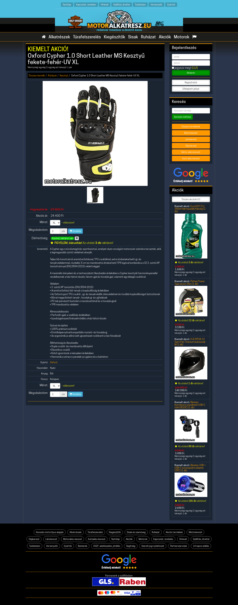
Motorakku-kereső (72, 539)
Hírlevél (104, 4)
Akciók (165, 36)
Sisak (133, 36)
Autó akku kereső (191, 158)
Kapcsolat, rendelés (86, 4)
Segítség (130, 546)
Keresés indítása (182, 117)
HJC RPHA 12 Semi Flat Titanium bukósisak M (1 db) (190, 342)
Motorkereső (190, 133)
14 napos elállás (201, 546)
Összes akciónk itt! (191, 199)
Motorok (181, 36)
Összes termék (37, 75)
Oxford (53, 362)
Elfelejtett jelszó (191, 89)
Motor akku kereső (190, 152)
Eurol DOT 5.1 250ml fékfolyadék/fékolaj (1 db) (190, 209)
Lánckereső (191, 139)
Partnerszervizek (178, 546)
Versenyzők (156, 4)
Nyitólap (67, 4)
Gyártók (171, 4)
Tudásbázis (140, 4)
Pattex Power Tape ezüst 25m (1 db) (190, 282)
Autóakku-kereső (96, 539)
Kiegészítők (114, 36)
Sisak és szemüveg (136, 532)
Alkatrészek (59, 36)
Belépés (191, 72)
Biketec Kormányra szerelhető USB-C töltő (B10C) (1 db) (190, 405)
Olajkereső (34, 539)
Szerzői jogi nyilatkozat (152, 546)
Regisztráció (191, 82)
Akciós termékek (174, 532)
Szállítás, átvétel (121, 4)
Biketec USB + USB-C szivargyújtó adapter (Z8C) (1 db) (190, 468)
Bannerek (82, 546)
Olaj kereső (191, 145)
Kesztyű (64, 75)
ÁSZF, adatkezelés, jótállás (106, 546)
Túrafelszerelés (87, 36)
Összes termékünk (191, 126)
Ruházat (148, 36)
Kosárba (75, 231)
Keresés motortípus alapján (49, 532)
